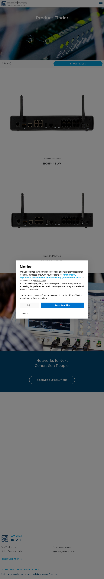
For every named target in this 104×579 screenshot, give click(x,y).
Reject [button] (30, 305)
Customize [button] (24, 314)
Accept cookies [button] (62, 305)
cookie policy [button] (40, 280)
